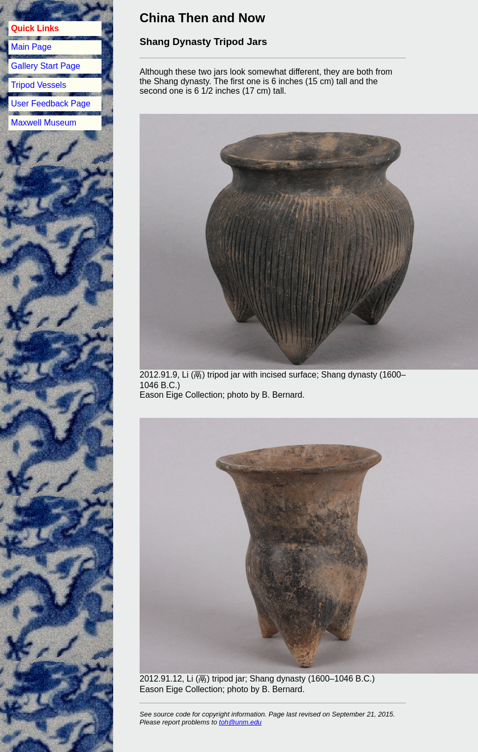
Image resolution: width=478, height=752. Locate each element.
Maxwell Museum (44, 122)
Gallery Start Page (45, 65)
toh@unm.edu (240, 722)
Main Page (31, 46)
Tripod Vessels (38, 84)
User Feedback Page (50, 103)
